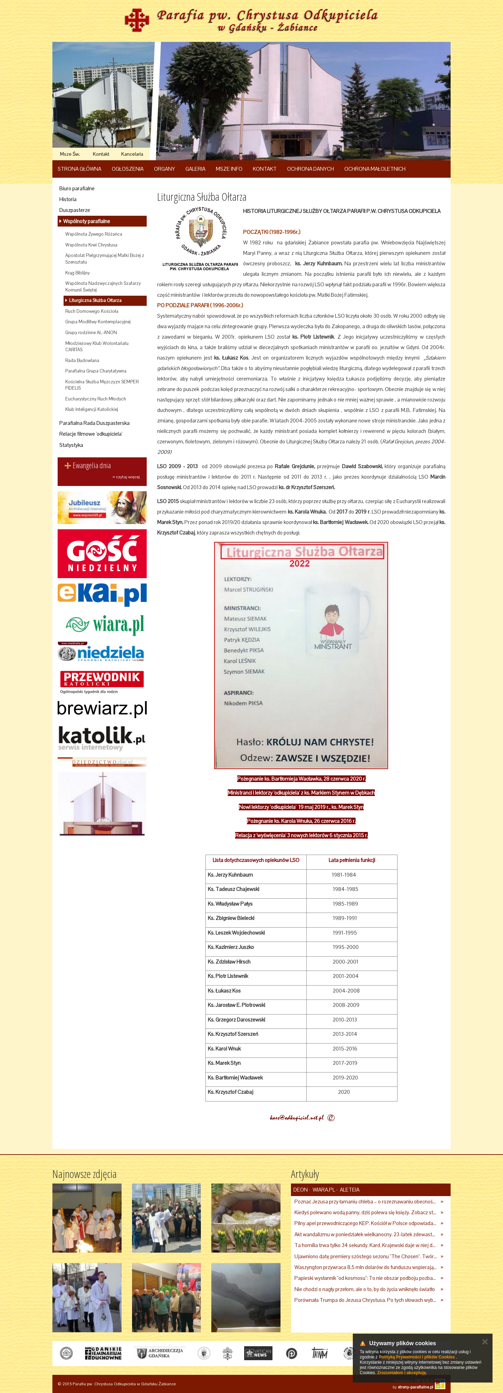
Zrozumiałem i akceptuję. (402, 1372)
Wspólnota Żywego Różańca (93, 234)
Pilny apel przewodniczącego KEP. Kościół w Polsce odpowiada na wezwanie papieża (365, 1223)
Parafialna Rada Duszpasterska (94, 423)
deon (300, 1189)
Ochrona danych (310, 168)
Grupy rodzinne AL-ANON (91, 333)
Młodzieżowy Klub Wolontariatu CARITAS (97, 346)
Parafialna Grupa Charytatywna (95, 371)
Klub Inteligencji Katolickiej (91, 409)
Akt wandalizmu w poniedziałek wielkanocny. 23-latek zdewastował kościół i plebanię (365, 1234)
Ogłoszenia (128, 168)
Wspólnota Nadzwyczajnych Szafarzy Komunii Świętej (103, 286)
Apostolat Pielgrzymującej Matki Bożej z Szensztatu (104, 258)
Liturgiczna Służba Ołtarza (95, 300)
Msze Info (229, 168)
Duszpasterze (74, 210)
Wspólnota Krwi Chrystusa (91, 245)
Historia (67, 199)
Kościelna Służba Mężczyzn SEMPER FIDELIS (102, 385)
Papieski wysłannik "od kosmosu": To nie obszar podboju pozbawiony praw (365, 1278)
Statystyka (71, 445)
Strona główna (79, 168)
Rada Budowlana (82, 360)
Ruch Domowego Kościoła (91, 311)
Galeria (195, 168)
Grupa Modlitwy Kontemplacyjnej (98, 322)
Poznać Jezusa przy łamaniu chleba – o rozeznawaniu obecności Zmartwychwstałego (365, 1201)
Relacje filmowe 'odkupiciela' (90, 433)
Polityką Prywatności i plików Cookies (417, 1357)
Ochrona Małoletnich (375, 168)
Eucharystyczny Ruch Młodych (95, 399)
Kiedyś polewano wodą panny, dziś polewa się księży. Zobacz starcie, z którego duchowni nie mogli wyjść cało (365, 1212)
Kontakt (101, 154)
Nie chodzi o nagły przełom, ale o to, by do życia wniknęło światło (364, 1289)
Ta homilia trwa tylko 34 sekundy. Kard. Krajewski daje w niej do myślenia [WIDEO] (365, 1245)
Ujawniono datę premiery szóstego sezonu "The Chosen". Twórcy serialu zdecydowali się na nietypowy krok (365, 1256)
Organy (164, 168)
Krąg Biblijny (77, 273)
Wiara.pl (323, 1189)
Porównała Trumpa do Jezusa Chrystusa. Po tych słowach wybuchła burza (365, 1300)
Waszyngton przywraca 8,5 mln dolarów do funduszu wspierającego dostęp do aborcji (365, 1267)
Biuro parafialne (77, 188)
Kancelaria (132, 154)
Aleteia (349, 1189)
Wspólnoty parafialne (86, 221)
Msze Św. (70, 154)
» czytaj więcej (126, 477)
